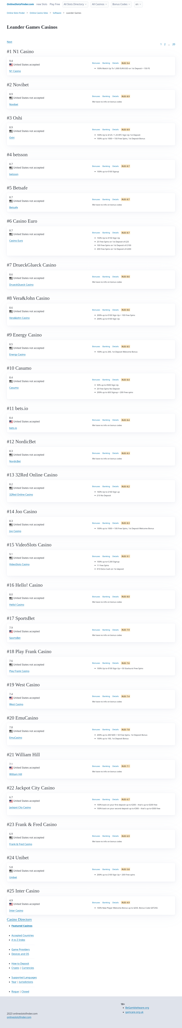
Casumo (14, 387)
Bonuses (96, 63)
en (137, 4)
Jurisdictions (26, 982)
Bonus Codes (119, 4)
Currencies (28, 967)
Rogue (15, 991)
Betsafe (13, 207)
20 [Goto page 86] (173, 44)
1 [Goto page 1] (161, 44)
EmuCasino (15, 737)
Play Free (55, 4)
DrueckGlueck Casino (21, 284)
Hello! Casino (16, 604)
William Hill (15, 774)
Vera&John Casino (19, 318)
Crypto (15, 967)
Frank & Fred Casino (20, 844)
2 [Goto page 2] (165, 44)
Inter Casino (16, 910)
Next (9, 41)
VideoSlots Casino (19, 564)
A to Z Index (18, 939)
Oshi (12, 137)
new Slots (41, 4)
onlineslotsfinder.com (19, 1017)
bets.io (13, 428)
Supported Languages (24, 977)
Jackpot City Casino (20, 807)
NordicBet (15, 461)
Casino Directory (19, 919)
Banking (106, 63)
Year (13, 982)
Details (115, 63)
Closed (25, 991)
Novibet (13, 104)
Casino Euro (16, 240)
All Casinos (98, 4)
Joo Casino (15, 531)
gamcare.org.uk (134, 1012)
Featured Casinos (21, 925)
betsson (13, 174)
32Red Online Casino (21, 494)
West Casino (16, 704)
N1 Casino (15, 71)
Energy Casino (17, 354)
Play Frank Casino (19, 671)
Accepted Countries (22, 935)
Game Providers (20, 949)
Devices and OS (20, 954)
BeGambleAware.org (137, 1007)
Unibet (13, 877)
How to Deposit (20, 963)
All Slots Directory (74, 4)
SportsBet (15, 637)
